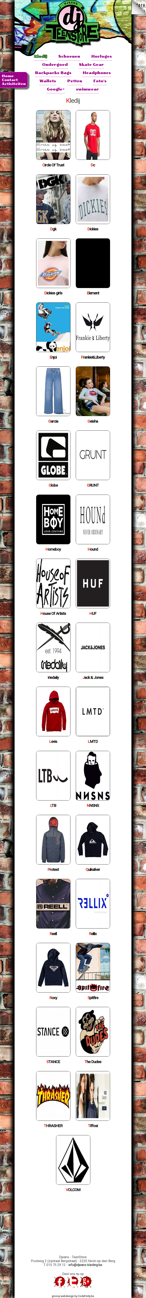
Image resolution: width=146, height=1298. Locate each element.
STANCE (53, 1061)
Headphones (97, 73)
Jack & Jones (92, 677)
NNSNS (93, 805)
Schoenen (69, 56)
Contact (10, 80)
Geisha (92, 421)
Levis (53, 741)
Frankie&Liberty (93, 357)
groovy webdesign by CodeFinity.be (73, 1296)
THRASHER (53, 1125)
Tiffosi (93, 1125)
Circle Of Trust (53, 165)
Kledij (40, 56)
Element (93, 293)
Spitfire (92, 997)
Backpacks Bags (53, 73)
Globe (53, 485)
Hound (92, 549)
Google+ (56, 89)
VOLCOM (73, 1189)
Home (8, 76)
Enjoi (53, 357)
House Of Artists (53, 613)
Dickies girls (53, 293)
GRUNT (93, 485)
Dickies (92, 229)
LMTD (93, 741)
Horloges (101, 56)
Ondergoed (55, 64)
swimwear (87, 89)
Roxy (53, 997)
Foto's (100, 81)
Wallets (47, 81)
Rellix (93, 933)
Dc (93, 165)
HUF (92, 613)
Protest (53, 869)
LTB (53, 805)
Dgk (53, 229)
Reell (53, 933)
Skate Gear (91, 64)
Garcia (53, 421)
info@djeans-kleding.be (85, 1265)
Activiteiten (14, 84)
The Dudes (92, 1061)
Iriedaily (53, 677)
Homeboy (53, 549)
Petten (74, 81)
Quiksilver (93, 869)
